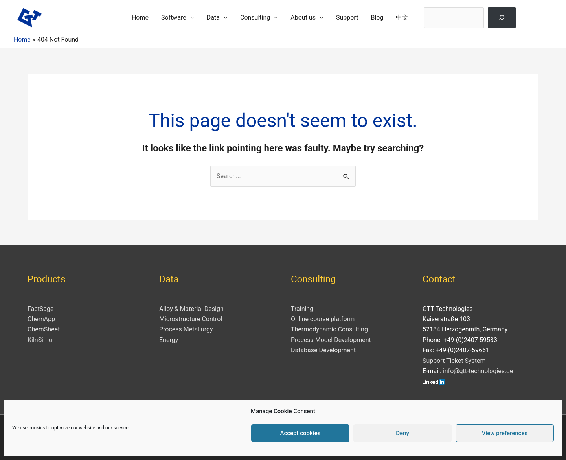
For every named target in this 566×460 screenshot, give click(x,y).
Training (302, 309)
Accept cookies (300, 433)
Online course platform (323, 319)
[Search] (502, 17)
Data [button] (213, 17)
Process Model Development (331, 340)
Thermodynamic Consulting (329, 329)
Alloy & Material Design (191, 309)
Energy (168, 340)
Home (140, 17)
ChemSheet (44, 329)
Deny (402, 433)
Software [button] (173, 17)
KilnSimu (40, 340)
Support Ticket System (454, 360)
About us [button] (303, 17)
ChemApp (41, 319)
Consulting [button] (255, 17)
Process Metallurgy (186, 329)
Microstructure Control (190, 319)
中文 (402, 17)
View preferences (504, 433)
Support (347, 17)
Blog (377, 17)
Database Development (323, 350)
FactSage (41, 309)
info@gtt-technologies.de (478, 371)
